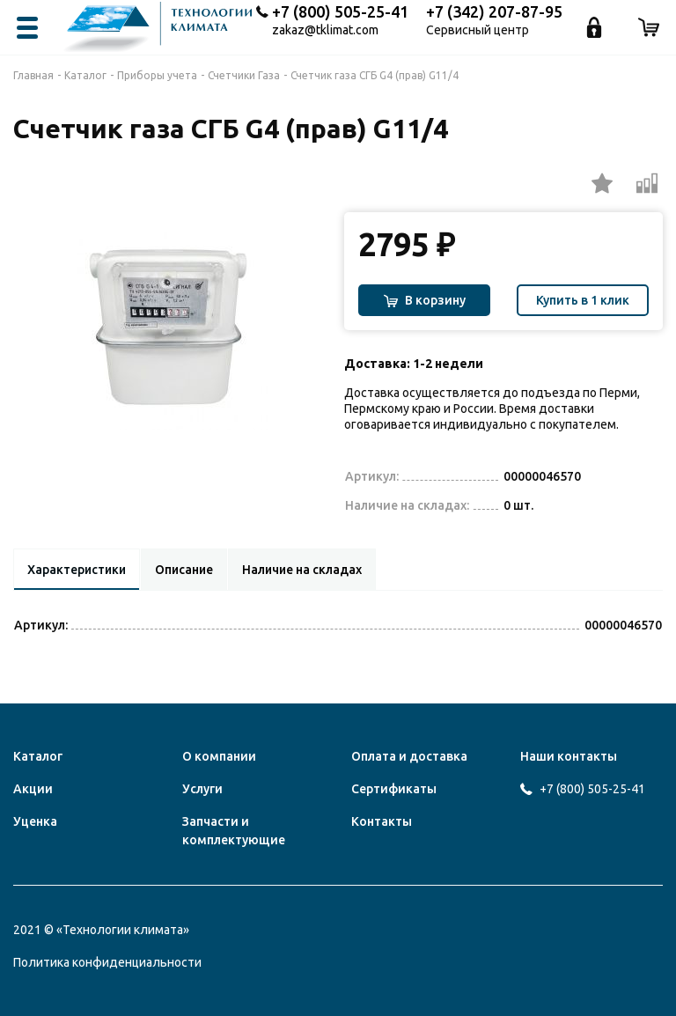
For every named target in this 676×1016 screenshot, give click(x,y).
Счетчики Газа (244, 75)
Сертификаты (394, 789)
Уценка (35, 821)
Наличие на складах (311, 570)
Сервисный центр (477, 30)
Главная (33, 75)
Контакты (381, 821)
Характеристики (78, 570)
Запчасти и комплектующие (233, 830)
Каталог (85, 75)
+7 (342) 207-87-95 (494, 11)
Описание (190, 570)
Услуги (202, 789)
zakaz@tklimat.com (325, 30)
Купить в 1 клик (582, 300)
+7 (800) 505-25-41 (340, 11)
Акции (33, 789)
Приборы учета (157, 75)
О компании (219, 756)
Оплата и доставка (409, 756)
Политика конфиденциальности (107, 962)
